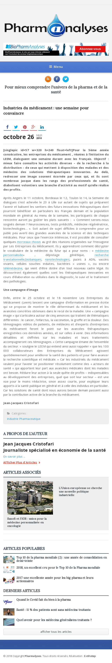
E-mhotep (90, 656)
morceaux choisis (29, 242)
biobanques (33, 259)
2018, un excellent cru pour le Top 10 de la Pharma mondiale (58, 567)
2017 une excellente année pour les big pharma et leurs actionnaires (54, 579)
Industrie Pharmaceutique (23, 419)
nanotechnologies (57, 259)
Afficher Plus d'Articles (21, 463)
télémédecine (12, 268)
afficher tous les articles (56, 632)
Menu (56, 66)
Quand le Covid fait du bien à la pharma (43, 599)
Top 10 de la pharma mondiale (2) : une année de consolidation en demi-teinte (61, 559)
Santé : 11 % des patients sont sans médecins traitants (53, 610)
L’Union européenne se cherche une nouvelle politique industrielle (80, 491)
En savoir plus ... (14, 456)
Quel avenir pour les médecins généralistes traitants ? (54, 620)
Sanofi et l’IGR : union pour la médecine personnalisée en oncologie (27, 522)
